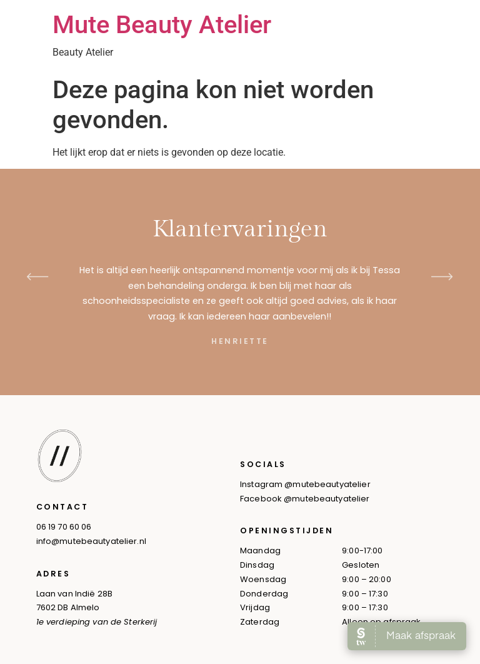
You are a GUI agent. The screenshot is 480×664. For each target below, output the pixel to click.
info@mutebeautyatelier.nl (91, 541)
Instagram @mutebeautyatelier (305, 484)
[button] (38, 277)
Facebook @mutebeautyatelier (305, 499)
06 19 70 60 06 (64, 527)
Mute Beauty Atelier (161, 24)
